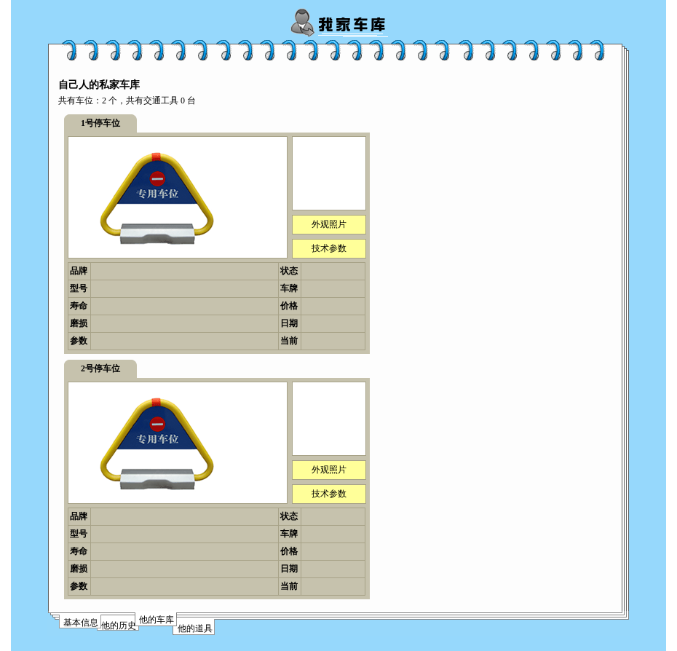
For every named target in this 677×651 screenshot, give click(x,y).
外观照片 (329, 224)
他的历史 (118, 625)
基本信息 (80, 623)
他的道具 (195, 628)
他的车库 (156, 620)
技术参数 (329, 248)
